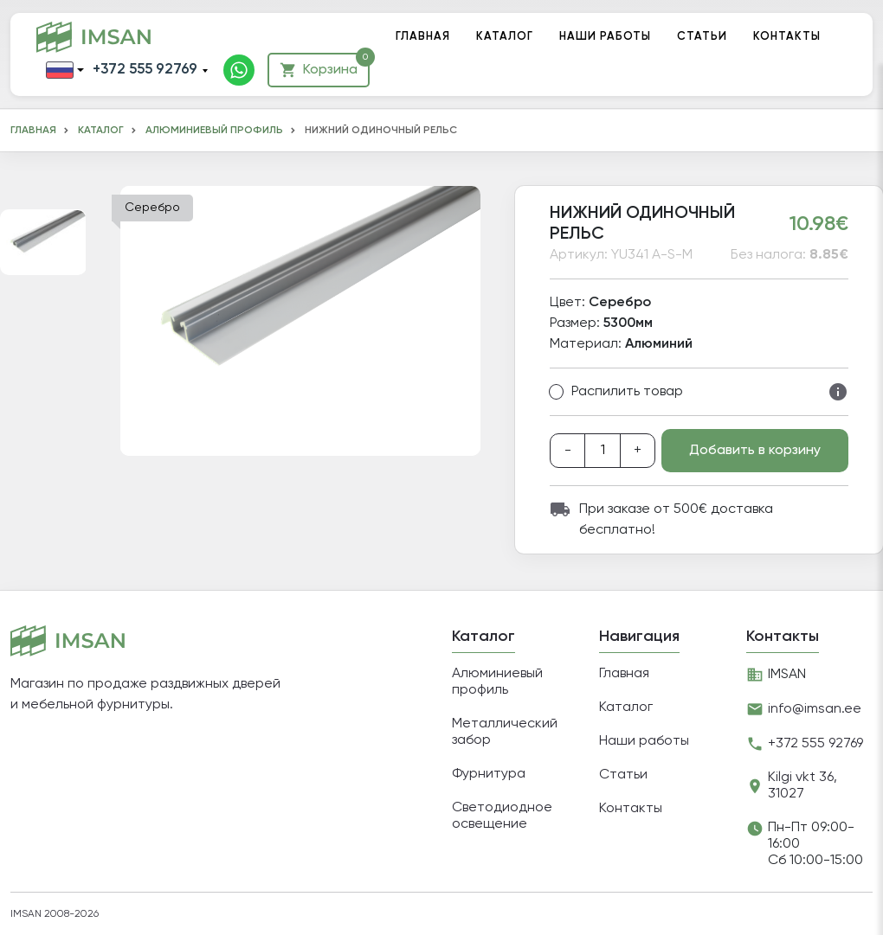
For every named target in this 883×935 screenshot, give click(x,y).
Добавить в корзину (755, 451)
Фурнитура (488, 774)
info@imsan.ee (814, 709)
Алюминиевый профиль (214, 130)
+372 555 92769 (145, 69)
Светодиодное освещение (502, 816)
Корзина (325, 66)
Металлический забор (505, 732)
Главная (423, 36)
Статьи (702, 36)
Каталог (504, 36)
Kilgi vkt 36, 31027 (802, 786)
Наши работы (605, 36)
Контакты (787, 36)
